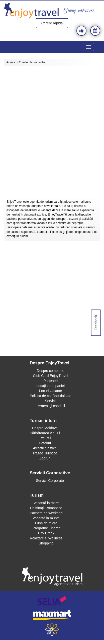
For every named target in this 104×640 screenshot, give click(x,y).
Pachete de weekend (46, 513)
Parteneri (50, 381)
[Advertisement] (52, 143)
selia (52, 602)
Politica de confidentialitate (50, 396)
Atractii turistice (45, 448)
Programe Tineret (46, 528)
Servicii (50, 401)
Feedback (96, 322)
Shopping (46, 543)
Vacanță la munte (46, 518)
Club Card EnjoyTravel (50, 376)
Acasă (10, 62)
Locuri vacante (50, 391)
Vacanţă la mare (46, 503)
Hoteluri (45, 443)
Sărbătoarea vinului (45, 433)
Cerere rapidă (52, 23)
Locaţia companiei (50, 386)
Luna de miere (46, 523)
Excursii (45, 438)
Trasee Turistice (45, 453)
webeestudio (52, 629)
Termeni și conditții (50, 406)
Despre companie (50, 371)
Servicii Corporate (50, 481)
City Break (46, 533)
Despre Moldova (45, 428)
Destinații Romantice (46, 508)
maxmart (52, 615)
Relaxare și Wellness (46, 538)
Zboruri (44, 458)
